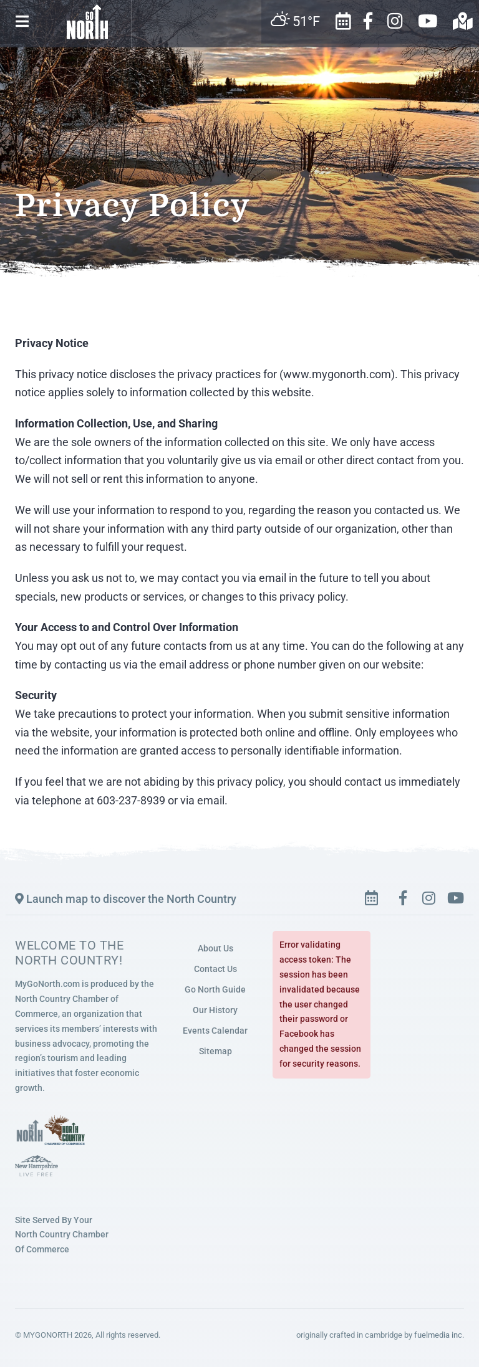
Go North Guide (215, 989)
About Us (215, 948)
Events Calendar (215, 1031)
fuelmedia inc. (439, 1335)
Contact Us (215, 969)
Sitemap (215, 1051)
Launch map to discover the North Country (125, 898)
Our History (215, 1010)
